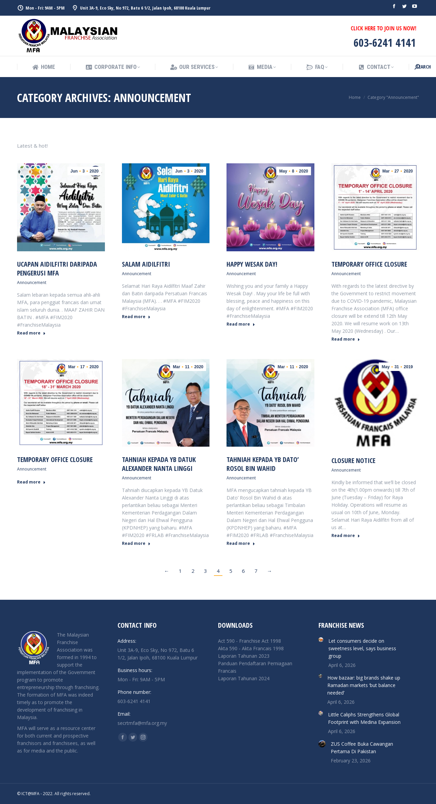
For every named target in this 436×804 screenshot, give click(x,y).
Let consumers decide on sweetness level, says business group (362, 648)
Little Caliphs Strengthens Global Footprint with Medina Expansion (364, 718)
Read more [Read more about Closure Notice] (345, 535)
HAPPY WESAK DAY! (252, 264)
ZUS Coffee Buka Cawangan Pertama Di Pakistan (362, 748)
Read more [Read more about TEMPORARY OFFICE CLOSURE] (345, 339)
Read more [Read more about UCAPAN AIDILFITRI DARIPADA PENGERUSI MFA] (31, 333)
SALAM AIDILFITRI (146, 264)
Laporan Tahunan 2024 (243, 678)
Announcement (31, 282)
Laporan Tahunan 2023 (243, 656)
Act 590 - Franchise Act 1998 (249, 641)
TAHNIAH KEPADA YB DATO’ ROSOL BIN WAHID (263, 464)
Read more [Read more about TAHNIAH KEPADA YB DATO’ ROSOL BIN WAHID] (241, 543)
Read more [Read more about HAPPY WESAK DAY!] (241, 324)
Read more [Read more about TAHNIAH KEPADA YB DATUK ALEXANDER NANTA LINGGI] (136, 543)
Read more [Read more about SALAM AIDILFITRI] (136, 316)
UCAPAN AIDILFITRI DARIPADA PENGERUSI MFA (57, 268)
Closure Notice (353, 460)
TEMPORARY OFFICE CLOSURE (369, 264)
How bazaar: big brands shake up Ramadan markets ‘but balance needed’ (363, 685)
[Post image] (320, 639)
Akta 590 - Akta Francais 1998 (251, 648)
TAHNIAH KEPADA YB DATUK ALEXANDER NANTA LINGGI (159, 464)
